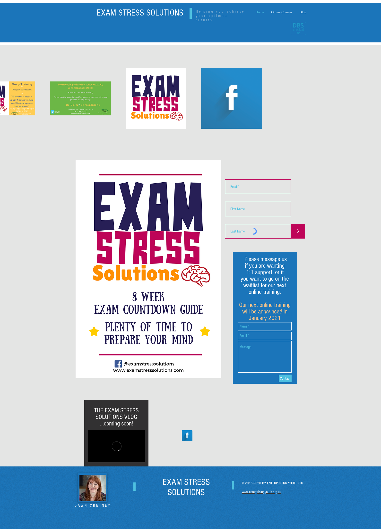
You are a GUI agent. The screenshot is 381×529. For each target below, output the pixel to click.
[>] (298, 231)
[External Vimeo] (116, 446)
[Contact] (285, 378)
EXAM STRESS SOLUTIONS (140, 13)
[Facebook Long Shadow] (187, 435)
